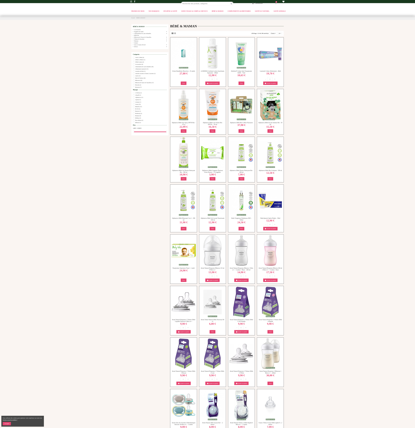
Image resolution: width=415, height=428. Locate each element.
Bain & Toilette (140, 78)
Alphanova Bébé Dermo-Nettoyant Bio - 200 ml (241, 171)
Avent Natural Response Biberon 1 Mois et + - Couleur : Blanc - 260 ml (241, 269)
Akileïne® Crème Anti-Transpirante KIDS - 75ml (241, 72)
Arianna (138, 102)
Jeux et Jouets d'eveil (140, 45)
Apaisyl (138, 99)
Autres (137, 76)
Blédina (138, 118)
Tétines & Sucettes (139, 39)
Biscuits (138, 85)
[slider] (133, 131)
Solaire (136, 43)
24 (280, 33)
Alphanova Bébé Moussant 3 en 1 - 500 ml (183, 219)
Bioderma (138, 113)
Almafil (138, 95)
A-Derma (138, 93)
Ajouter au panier (212, 83)
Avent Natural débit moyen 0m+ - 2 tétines (212, 423)
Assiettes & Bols (140, 71)
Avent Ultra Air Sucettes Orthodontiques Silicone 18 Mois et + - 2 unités (183, 423)
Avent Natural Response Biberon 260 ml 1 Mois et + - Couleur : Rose (270, 269)
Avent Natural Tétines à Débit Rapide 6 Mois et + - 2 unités (241, 423)
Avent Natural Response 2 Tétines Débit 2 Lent (212, 372)
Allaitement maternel (141, 69)
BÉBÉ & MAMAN (139, 26)
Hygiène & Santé (138, 31)
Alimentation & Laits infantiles (142, 33)
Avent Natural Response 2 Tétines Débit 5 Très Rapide (241, 320)
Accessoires (137, 29)
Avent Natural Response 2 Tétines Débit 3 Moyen (183, 372)
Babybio (138, 106)
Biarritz (138, 111)
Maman (136, 41)
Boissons (138, 87)
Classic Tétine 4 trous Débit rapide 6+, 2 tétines (270, 423)
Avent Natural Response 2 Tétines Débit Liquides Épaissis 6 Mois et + (183, 320)
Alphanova (139, 97)
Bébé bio (136, 35)
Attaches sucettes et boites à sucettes (145, 73)
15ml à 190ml (139, 57)
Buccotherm (139, 120)
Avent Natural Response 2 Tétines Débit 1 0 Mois (241, 372)
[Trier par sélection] (273, 33)
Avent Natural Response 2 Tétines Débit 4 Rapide (270, 320)
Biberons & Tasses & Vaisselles (142, 37)
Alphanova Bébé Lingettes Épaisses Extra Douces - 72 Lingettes (212, 171)
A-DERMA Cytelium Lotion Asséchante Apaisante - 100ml (212, 72)
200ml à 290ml (140, 59)
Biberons (138, 80)
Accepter (6, 423)
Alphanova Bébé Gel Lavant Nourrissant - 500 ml (212, 219)
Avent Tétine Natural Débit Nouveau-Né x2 (212, 320)
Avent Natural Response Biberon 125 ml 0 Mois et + (212, 269)
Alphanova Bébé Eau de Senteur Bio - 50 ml (270, 123)
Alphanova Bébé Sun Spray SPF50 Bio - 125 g (183, 123)
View (183, 83)
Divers (136, 46)
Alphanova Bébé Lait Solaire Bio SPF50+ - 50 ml (212, 123)
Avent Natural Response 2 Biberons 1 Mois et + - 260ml (270, 372)
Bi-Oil (137, 109)
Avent (138, 104)
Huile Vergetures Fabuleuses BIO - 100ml (241, 219)
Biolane (138, 115)
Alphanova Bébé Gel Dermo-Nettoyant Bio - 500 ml (183, 171)
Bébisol (138, 122)
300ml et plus (139, 62)
